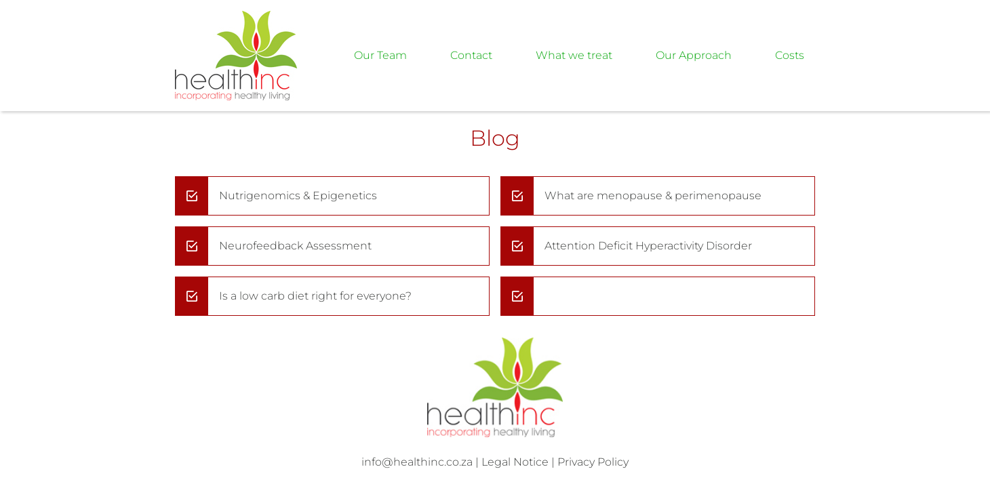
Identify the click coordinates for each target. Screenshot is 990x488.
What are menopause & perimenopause (652, 195)
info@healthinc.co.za (417, 461)
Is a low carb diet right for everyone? (315, 295)
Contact (471, 55)
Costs (789, 55)
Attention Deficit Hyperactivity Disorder (648, 245)
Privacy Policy (593, 461)
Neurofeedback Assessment (295, 245)
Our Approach (694, 55)
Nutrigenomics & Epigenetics (298, 195)
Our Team (380, 55)
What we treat (574, 55)
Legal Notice (515, 461)
